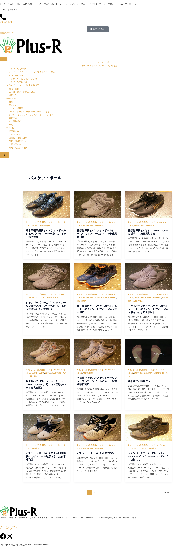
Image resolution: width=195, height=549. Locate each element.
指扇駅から (14, 131)
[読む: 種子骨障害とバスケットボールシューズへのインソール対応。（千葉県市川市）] (97, 204)
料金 (11, 101)
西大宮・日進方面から (19, 138)
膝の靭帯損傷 (45, 226)
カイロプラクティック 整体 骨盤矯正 (22, 85)
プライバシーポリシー (10, 527)
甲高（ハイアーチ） (108, 298)
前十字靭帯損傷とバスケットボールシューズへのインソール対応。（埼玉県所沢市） (46, 233)
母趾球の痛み (88, 226)
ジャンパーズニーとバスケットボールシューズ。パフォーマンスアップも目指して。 (148, 456)
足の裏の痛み (137, 301)
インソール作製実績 (18, 82)
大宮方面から (15, 134)
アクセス (10, 128)
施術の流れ (14, 88)
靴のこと (58, 298)
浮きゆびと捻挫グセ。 (140, 381)
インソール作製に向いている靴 (23, 79)
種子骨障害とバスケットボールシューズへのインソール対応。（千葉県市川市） (97, 233)
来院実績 (13, 118)
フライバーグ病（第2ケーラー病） (147, 298)
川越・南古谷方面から (19, 147)
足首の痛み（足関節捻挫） (154, 373)
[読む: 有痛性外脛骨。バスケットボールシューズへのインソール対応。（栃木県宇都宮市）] (97, 352)
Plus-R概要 (11, 98)
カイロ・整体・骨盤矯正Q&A (22, 92)
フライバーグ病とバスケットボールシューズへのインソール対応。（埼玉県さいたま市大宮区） (148, 309)
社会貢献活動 (15, 121)
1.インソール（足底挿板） (36, 222)
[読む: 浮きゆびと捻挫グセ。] (148, 352)
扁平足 (47, 373)
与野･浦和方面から (17, 141)
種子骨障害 (99, 226)
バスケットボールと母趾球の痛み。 (97, 453)
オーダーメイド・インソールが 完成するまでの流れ (32, 72)
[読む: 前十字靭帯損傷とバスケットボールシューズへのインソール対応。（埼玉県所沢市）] (46, 204)
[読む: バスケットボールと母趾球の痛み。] (97, 427)
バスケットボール (39, 298)
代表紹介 (13, 105)
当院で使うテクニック (19, 95)
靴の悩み (33, 376)
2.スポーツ (52, 222)
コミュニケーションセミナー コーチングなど (29, 111)
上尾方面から (15, 144)
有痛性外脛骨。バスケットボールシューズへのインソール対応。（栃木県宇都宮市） (97, 381)
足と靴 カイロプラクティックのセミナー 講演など (31, 115)
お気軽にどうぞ (7, 33)
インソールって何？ (18, 69)
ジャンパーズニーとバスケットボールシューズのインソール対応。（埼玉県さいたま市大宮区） (46, 306)
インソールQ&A (16, 75)
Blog (11, 124)
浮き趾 (97, 298)
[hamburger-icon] (3, 59)
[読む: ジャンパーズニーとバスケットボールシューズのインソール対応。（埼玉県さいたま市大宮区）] (46, 276)
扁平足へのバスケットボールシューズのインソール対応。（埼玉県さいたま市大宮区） (46, 384)
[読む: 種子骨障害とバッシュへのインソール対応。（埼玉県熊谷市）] (148, 204)
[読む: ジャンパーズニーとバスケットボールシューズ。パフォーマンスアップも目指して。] (148, 427)
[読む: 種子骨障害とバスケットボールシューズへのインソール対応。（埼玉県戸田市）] (97, 276)
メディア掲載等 (16, 108)
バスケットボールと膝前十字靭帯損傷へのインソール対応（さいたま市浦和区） (46, 456)
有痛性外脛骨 (88, 373)
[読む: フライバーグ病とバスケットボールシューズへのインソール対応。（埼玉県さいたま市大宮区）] (148, 276)
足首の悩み (138, 373)
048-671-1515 (6, 22)
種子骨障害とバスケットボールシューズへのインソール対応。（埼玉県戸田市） (97, 309)
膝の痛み (35, 226)
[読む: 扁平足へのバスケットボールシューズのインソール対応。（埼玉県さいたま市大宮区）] (46, 352)
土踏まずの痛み (38, 373)
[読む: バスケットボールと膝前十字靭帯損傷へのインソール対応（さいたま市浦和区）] (46, 427)
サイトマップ (6, 529)
